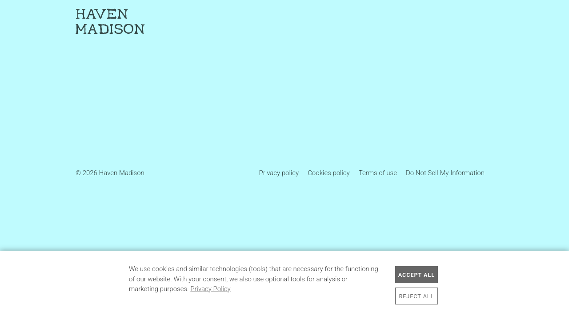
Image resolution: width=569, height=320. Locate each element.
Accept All (416, 275)
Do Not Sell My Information (445, 173)
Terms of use (378, 173)
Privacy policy (279, 173)
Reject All (416, 296)
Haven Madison (110, 22)
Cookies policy (329, 173)
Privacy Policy (210, 289)
